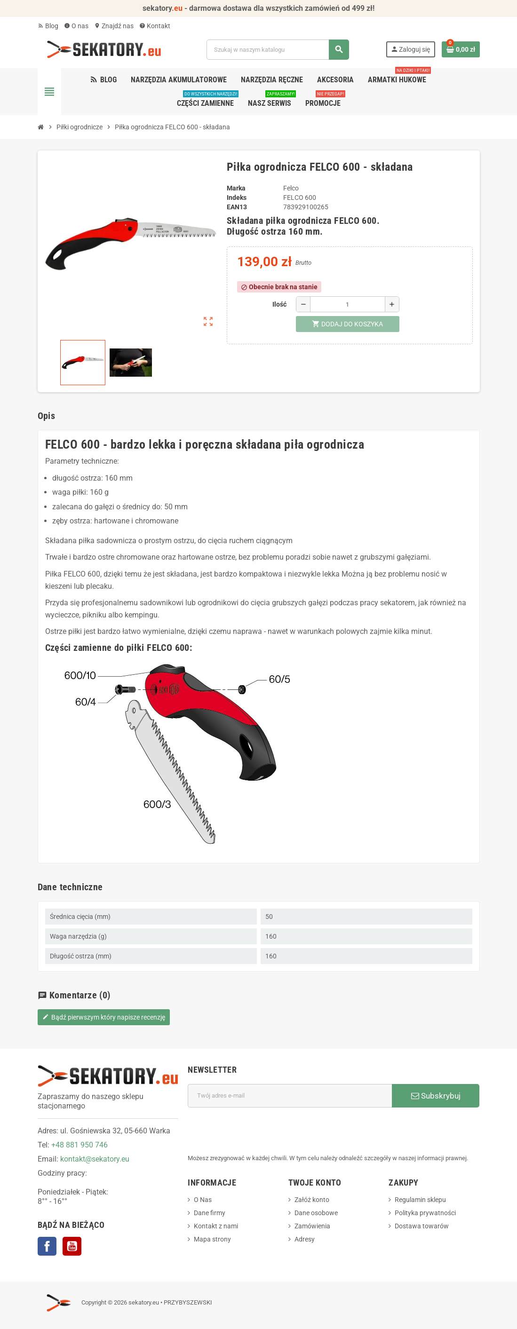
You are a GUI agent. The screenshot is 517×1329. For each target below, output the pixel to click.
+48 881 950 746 (79, 1144)
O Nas (203, 1199)
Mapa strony (212, 1239)
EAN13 (237, 207)
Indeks (237, 197)
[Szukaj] (278, 50)
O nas (76, 26)
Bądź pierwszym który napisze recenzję (103, 1017)
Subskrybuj (436, 1095)
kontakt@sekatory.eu (94, 1159)
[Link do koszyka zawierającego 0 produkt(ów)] (461, 49)
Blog (48, 26)
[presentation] (259, 1130)
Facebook (47, 1246)
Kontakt (154, 26)
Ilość (279, 304)
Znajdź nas (114, 26)
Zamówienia (312, 1226)
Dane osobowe (316, 1213)
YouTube (72, 1246)
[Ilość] (347, 304)
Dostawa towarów (422, 1226)
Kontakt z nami (216, 1226)
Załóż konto (311, 1199)
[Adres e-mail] (290, 1096)
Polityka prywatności (425, 1213)
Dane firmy (209, 1213)
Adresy (304, 1239)
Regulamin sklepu (420, 1199)
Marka (236, 188)
